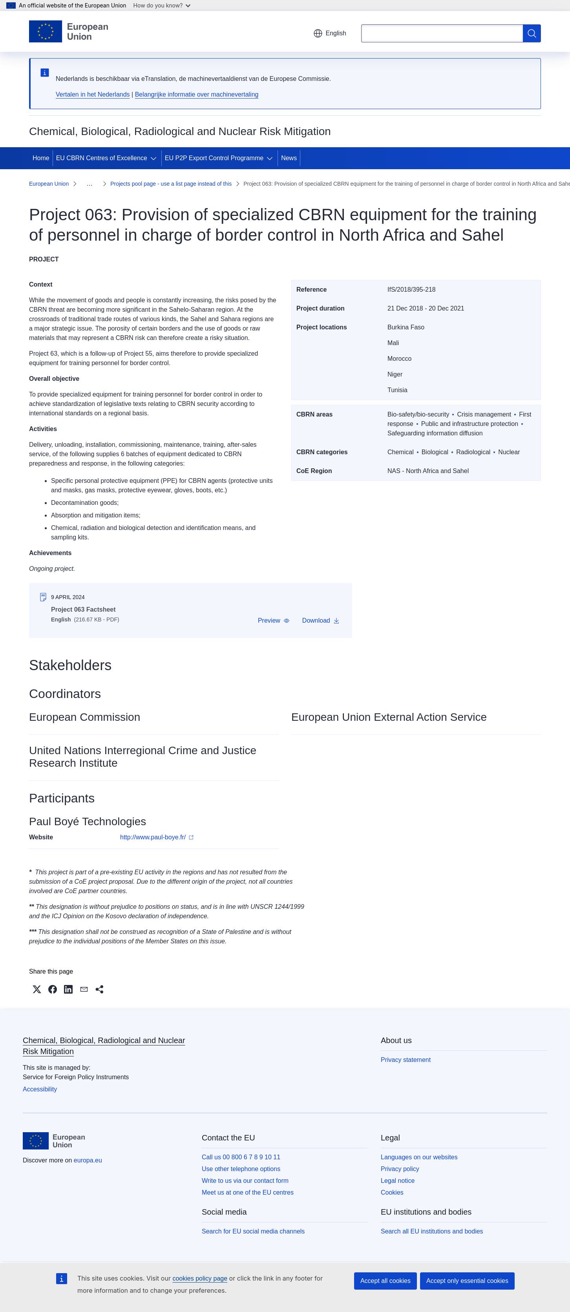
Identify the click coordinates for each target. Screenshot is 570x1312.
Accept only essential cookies (467, 1280)
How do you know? (162, 5)
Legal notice (398, 1180)
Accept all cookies (385, 1280)
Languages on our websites (419, 1157)
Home (41, 158)
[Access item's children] (155, 158)
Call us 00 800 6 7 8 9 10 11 (241, 1157)
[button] (274, 620)
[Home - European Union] (68, 31)
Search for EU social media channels (253, 1231)
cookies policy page (199, 1278)
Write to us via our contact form (245, 1180)
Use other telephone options (241, 1169)
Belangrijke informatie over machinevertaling (197, 94)
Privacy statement (406, 1059)
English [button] (329, 33)
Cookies (392, 1192)
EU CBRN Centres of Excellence (101, 158)
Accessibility (40, 1089)
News (289, 158)
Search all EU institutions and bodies (432, 1231)
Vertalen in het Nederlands (93, 94)
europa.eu (88, 1160)
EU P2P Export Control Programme (214, 158)
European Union (49, 184)
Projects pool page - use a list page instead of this (171, 184)
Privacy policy (400, 1169)
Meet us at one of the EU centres (248, 1192)
